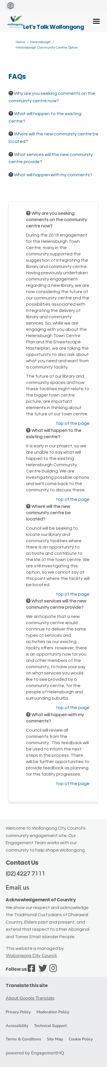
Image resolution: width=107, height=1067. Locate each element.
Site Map (55, 1039)
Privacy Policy (18, 1012)
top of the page (73, 423)
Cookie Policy (80, 1039)
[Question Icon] (11, 93)
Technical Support (50, 1025)
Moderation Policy (53, 1012)
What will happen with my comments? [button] (53, 175)
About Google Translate (30, 998)
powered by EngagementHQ (35, 1053)
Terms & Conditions (23, 1039)
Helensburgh (40, 42)
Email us (17, 888)
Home (20, 42)
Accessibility (17, 1025)
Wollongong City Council (31, 955)
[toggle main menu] (96, 21)
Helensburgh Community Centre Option (47, 47)
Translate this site (27, 985)
